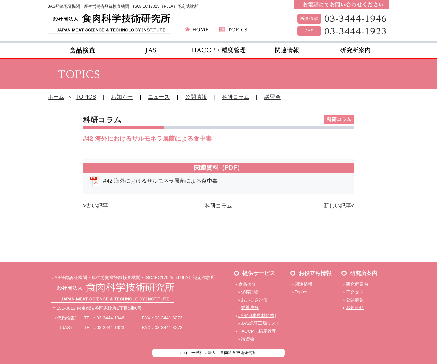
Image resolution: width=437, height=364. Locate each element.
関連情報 (303, 284)
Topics (301, 291)
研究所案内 (357, 284)
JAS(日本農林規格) (257, 315)
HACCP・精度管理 (257, 331)
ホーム (56, 97)
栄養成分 (250, 307)
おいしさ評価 (254, 299)
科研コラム (235, 97)
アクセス (355, 291)
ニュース (159, 97)
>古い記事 (95, 206)
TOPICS (86, 97)
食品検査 (247, 284)
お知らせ (122, 97)
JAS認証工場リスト (260, 323)
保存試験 (250, 291)
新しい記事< (339, 206)
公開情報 (196, 97)
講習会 (272, 97)
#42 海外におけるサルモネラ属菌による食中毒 (160, 181)
